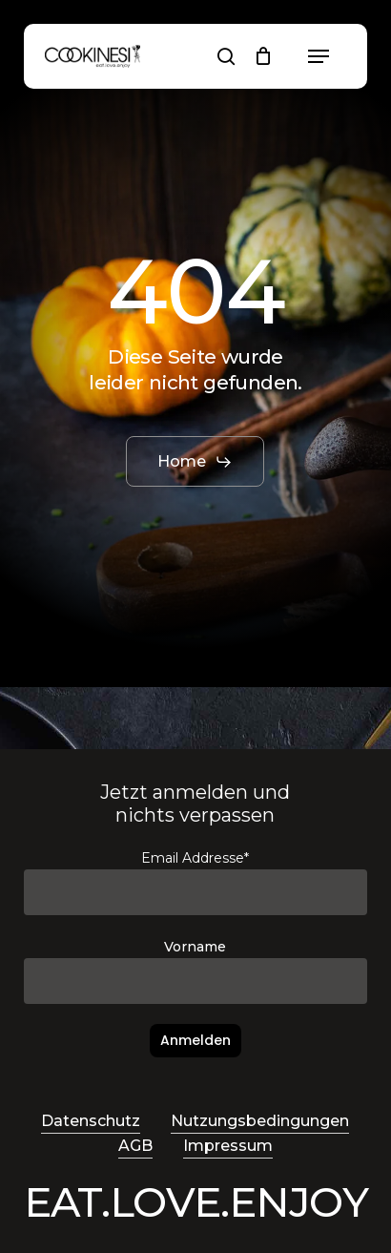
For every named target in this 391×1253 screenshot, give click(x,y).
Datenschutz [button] (90, 1121)
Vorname (195, 946)
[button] (318, 56)
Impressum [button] (228, 1146)
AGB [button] (135, 1146)
